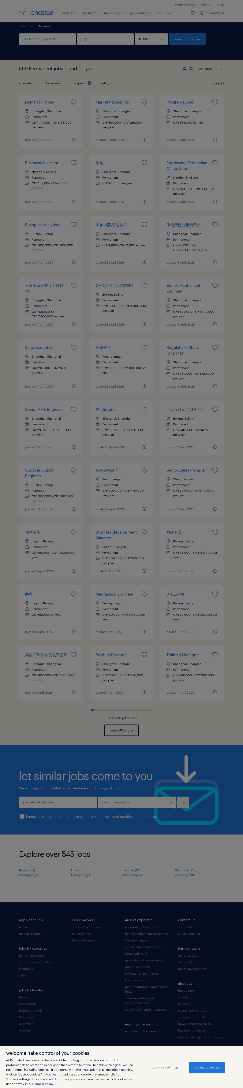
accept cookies (207, 1067)
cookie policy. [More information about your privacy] (44, 1084)
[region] (121, 1067)
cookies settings (165, 1067)
